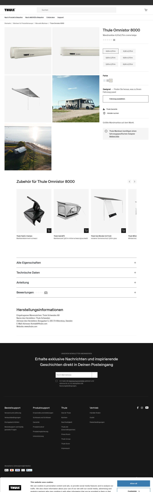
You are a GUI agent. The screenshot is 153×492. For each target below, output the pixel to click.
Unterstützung (38, 436)
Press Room (65, 434)
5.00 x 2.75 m (128, 58)
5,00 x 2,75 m (110, 58)
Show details (35, 487)
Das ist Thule (66, 413)
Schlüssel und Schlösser (42, 417)
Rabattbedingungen (97, 422)
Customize (134, 478)
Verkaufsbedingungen (13, 417)
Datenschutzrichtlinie (77, 381)
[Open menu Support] (61, 17)
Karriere (64, 417)
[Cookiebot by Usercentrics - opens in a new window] (15, 487)
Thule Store (65, 444)
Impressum (65, 448)
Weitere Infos (114, 136)
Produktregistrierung (40, 431)
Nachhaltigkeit (66, 422)
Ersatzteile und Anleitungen (43, 413)
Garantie (36, 422)
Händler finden (95, 413)
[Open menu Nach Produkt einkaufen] (15, 17)
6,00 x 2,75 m (128, 64)
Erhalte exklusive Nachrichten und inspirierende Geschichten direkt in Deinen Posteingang (76, 362)
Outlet (92, 417)
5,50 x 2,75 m (110, 64)
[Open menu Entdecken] (52, 17)
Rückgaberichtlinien (12, 422)
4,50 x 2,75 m (128, 51)
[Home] (21, 10)
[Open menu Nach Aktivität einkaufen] (36, 17)
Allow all (133, 470)
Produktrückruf (38, 427)
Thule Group (65, 439)
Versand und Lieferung (13, 413)
